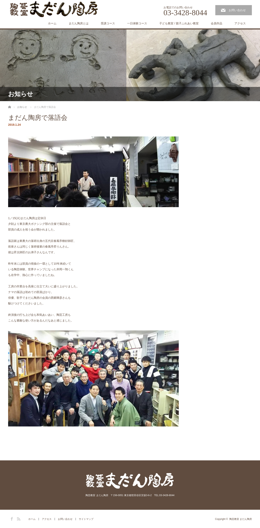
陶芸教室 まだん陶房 (240, 519)
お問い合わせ (237, 10)
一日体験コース (137, 23)
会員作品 (216, 23)
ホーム (52, 23)
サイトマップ (86, 519)
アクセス (240, 23)
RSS (18, 518)
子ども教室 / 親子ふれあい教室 (179, 23)
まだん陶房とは (79, 23)
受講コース (108, 23)
